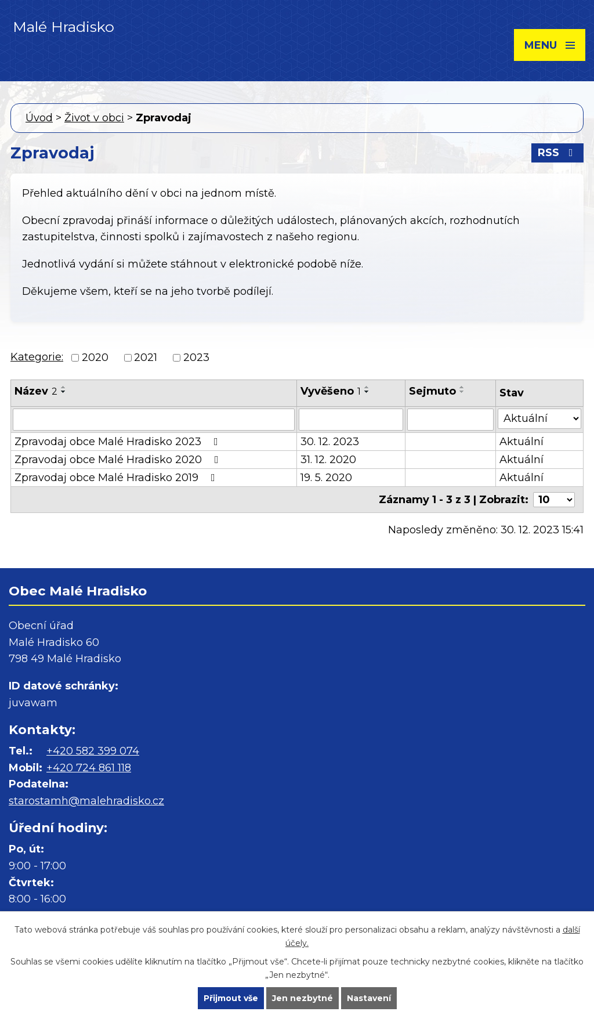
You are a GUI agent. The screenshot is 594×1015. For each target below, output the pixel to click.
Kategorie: (36, 357)
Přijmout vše (231, 998)
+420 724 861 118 (88, 767)
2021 (145, 357)
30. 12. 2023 (329, 441)
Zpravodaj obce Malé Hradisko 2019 (117, 477)
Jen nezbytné (302, 998)
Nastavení (369, 998)
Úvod (39, 117)
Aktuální (521, 441)
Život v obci (94, 117)
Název (36, 391)
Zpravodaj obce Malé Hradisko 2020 (119, 459)
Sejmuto (432, 391)
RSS (558, 152)
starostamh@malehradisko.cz (86, 800)
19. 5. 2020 (326, 477)
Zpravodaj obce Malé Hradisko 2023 (119, 441)
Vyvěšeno (330, 391)
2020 (95, 357)
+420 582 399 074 (92, 751)
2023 (196, 357)
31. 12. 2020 (328, 459)
